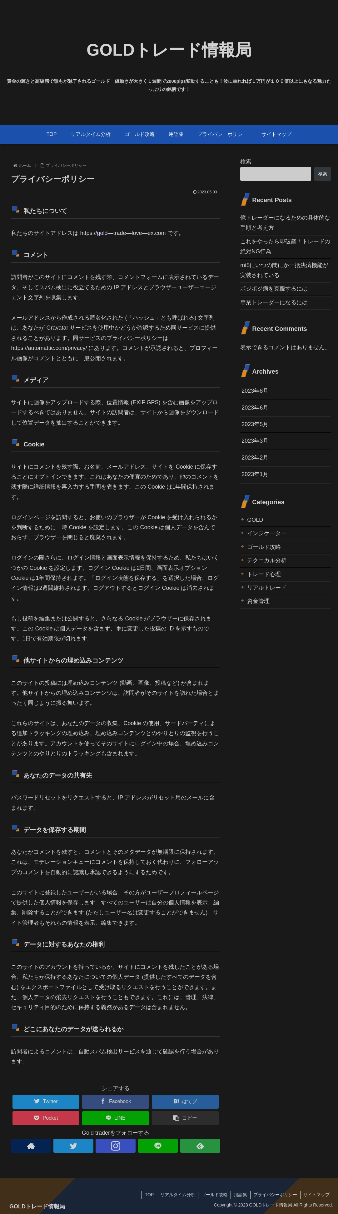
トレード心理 (264, 574)
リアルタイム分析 (176, 1194)
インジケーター (266, 533)
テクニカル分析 (266, 560)
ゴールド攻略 (264, 547)
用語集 (239, 1194)
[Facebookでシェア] (115, 1102)
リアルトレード (266, 588)
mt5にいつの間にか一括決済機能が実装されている (284, 270)
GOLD (255, 520)
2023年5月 (254, 424)
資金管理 (258, 601)
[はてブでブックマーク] (185, 1102)
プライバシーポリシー (275, 1194)
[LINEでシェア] (115, 1118)
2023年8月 (254, 391)
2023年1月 (254, 474)
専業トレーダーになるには (274, 302)
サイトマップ (316, 1194)
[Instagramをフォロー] (115, 1146)
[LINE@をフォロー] (158, 1146)
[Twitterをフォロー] (73, 1146)
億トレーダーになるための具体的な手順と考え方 (285, 223)
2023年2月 (254, 458)
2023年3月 (254, 441)
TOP (147, 1194)
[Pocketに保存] (45, 1118)
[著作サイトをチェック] (31, 1146)
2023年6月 (254, 408)
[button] (185, 1118)
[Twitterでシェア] (45, 1102)
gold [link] (102, 233)
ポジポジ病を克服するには (274, 289)
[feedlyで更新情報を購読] (200, 1146)
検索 (245, 161)
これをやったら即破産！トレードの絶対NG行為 (285, 246)
